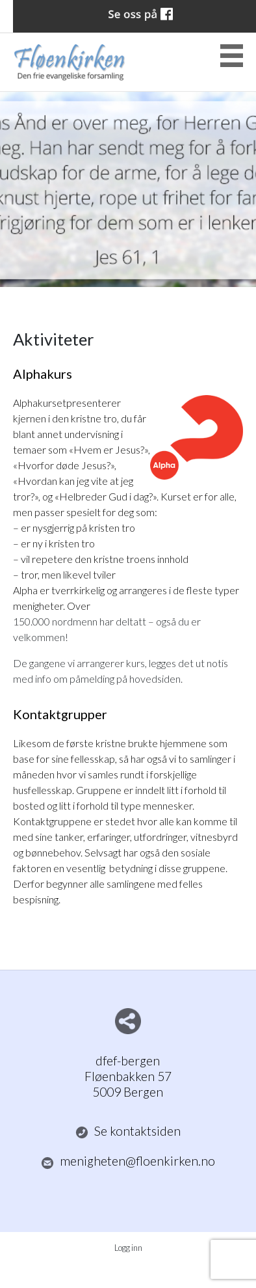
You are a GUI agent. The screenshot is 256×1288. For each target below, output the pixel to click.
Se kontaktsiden (128, 1131)
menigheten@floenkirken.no (128, 1161)
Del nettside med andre (128, 1021)
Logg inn (128, 1247)
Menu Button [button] (231, 55)
